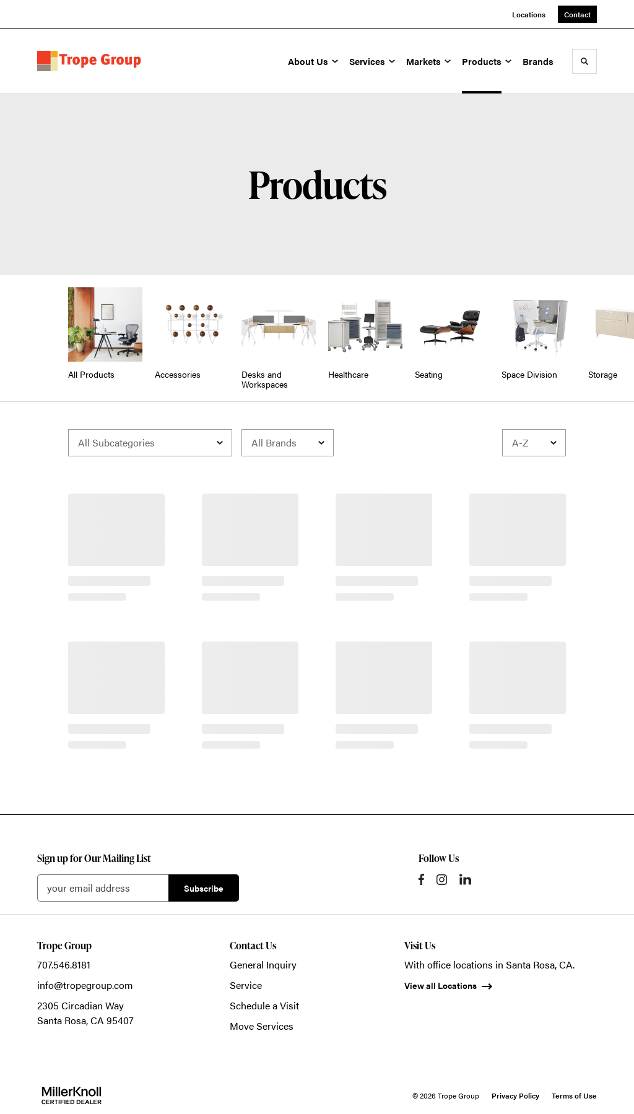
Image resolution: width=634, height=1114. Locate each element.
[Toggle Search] (584, 61)
